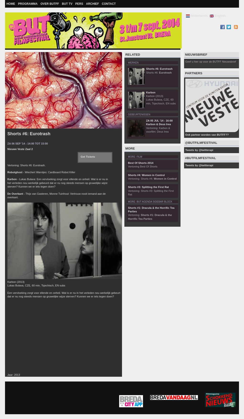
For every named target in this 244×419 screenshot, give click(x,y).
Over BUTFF (50, 3)
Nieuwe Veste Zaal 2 (20, 149)
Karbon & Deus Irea (158, 124)
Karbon (150, 92)
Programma (27, 3)
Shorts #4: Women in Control (146, 175)
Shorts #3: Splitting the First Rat (148, 187)
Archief (92, 3)
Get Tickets (88, 156)
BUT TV (67, 3)
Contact (109, 3)
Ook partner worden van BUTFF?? (207, 134)
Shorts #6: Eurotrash (28, 133)
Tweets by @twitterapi (199, 150)
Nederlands (196, 15)
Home (10, 3)
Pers (79, 3)
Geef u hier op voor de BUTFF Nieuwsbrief (210, 61)
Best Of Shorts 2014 (140, 162)
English (218, 15)
